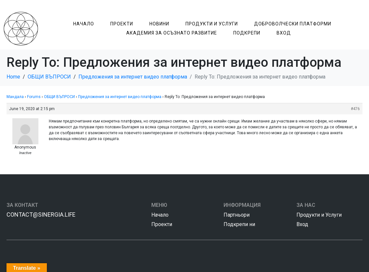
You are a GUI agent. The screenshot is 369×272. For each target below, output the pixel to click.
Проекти (121, 23)
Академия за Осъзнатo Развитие (171, 33)
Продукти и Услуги (211, 23)
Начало (83, 23)
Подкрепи (246, 33)
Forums (34, 96)
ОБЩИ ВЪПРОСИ (59, 96)
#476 (355, 109)
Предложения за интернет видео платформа (119, 96)
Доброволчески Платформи (292, 23)
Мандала (15, 96)
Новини (159, 23)
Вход (284, 33)
